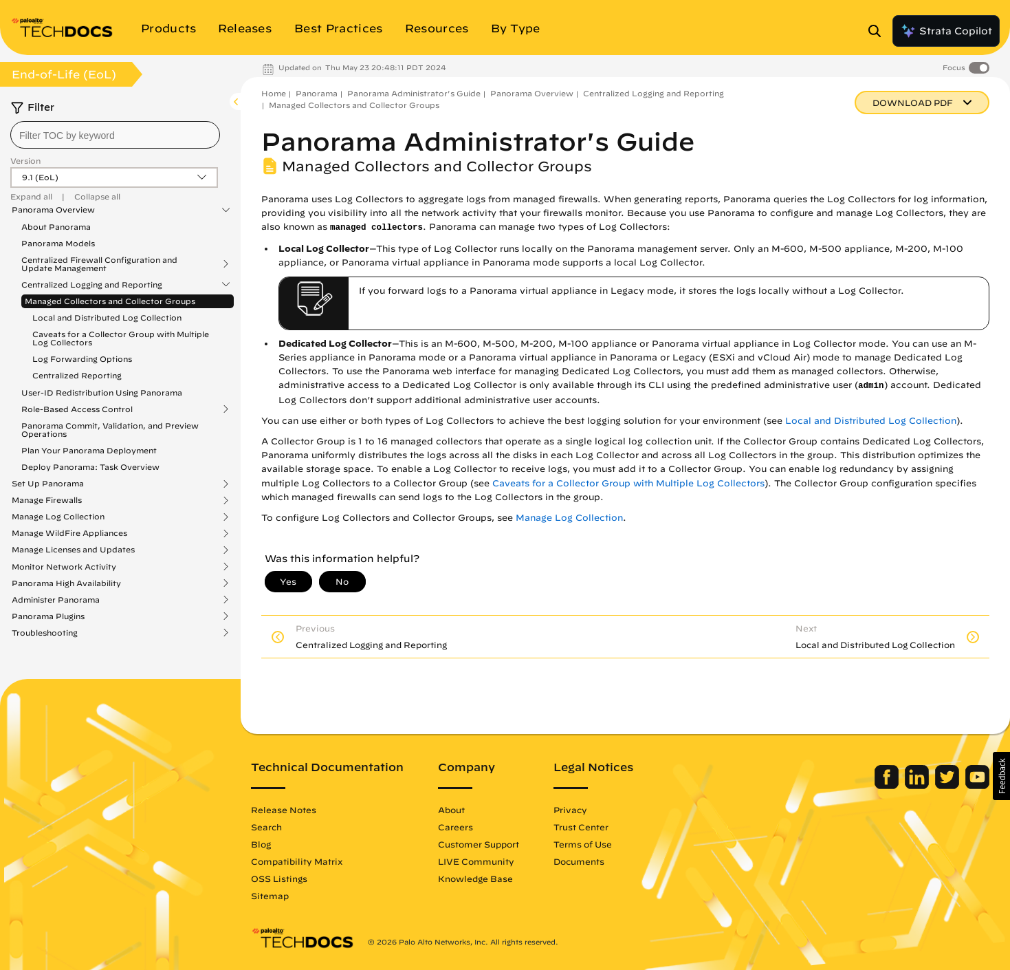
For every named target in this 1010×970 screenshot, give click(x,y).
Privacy (570, 810)
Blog (261, 844)
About (451, 810)
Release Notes (283, 810)
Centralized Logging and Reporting (91, 285)
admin (871, 386)
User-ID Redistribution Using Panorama (101, 392)
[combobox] (115, 135)
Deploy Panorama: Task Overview (90, 466)
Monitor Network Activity (64, 567)
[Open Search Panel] (878, 31)
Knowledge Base (475, 878)
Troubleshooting (45, 633)
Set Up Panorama (48, 483)
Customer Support (478, 844)
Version (25, 160)
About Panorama (56, 226)
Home (273, 93)
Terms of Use (582, 844)
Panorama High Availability (66, 583)
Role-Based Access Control (77, 409)
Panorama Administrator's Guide (414, 93)
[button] (1001, 776)
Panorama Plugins (48, 616)
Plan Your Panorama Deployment (89, 450)
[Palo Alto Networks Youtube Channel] (977, 785)
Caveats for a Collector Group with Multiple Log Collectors (120, 338)
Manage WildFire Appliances (69, 533)
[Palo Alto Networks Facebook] (888, 785)
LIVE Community (476, 861)
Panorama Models (58, 243)
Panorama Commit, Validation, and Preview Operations (110, 429)
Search (266, 827)
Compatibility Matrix (296, 861)
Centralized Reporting (77, 375)
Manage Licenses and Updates (73, 550)
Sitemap (270, 896)
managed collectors (376, 228)
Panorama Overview (53, 210)
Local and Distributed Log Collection (107, 317)
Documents (578, 861)
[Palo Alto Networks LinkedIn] (918, 785)
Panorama (317, 93)
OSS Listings (279, 878)
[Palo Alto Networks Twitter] (948, 785)
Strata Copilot (946, 31)
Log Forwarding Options (82, 358)
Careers (455, 827)
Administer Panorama (56, 600)
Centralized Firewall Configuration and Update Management (99, 264)
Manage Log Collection (58, 517)
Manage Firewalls (47, 500)
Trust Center (580, 827)
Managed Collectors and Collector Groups (110, 301)
